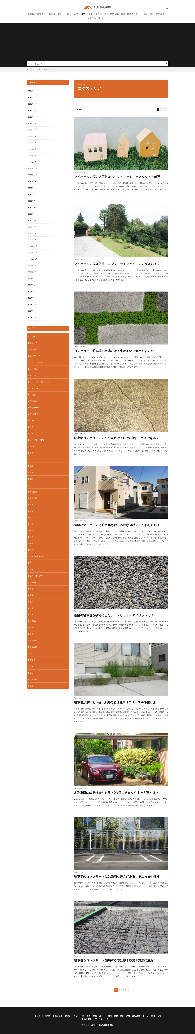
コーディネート (36, 362)
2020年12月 (32, 169)
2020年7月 (32, 201)
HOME (31, 14)
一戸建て (33, 395)
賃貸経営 (33, 647)
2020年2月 (32, 233)
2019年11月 (32, 253)
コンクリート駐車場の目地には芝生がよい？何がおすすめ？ (115, 351)
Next (124, 990)
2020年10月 (32, 181)
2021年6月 (32, 130)
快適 (31, 524)
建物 (83, 14)
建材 (31, 511)
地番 (31, 466)
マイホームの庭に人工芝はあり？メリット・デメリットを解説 (117, 176)
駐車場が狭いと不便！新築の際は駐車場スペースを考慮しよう (116, 702)
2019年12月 (32, 246)
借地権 (32, 446)
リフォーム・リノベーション (41, 382)
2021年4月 (32, 143)
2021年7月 (32, 123)
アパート (33, 336)
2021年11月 (32, 97)
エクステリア (48, 70)
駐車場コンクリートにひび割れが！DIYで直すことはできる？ (116, 438)
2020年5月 (32, 214)
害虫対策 (33, 498)
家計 (145, 14)
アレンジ (33, 343)
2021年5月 (32, 136)
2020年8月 (32, 194)
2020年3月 (32, 227)
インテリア (34, 349)
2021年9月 (32, 110)
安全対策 (33, 492)
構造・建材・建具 (112, 14)
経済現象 (33, 621)
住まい (60, 14)
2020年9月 (32, 188)
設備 (31, 627)
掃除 (31, 537)
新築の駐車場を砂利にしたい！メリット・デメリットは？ (114, 615)
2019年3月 (32, 304)
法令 (31, 569)
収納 (31, 453)
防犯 (31, 666)
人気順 (85, 109)
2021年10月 (32, 104)
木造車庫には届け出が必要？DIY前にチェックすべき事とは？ (116, 792)
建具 (31, 505)
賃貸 (31, 634)
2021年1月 (32, 162)
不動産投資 (34, 414)
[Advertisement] (97, 42)
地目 (31, 472)
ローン (138, 14)
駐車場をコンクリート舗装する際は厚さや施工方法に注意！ (115, 960)
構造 (31, 550)
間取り (32, 660)
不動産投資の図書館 (105, 1025)
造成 (31, 653)
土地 (76, 14)
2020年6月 (32, 207)
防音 (31, 673)
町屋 (31, 589)
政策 (151, 14)
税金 (31, 602)
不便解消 (33, 401)
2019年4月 (32, 298)
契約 (31, 485)
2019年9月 (32, 266)
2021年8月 (32, 117)
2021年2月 (32, 156)
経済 (31, 615)
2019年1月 (32, 317)
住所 (31, 433)
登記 (31, 595)
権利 (31, 563)
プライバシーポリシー (96, 18)
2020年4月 (32, 220)
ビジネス (39, 14)
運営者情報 (160, 14)
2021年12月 (32, 91)
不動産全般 (51, 14)
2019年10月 (32, 259)
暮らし (98, 14)
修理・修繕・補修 (37, 440)
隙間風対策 (34, 679)
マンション (34, 375)
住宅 (69, 14)
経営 (31, 608)
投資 (90, 14)
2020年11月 (32, 175)
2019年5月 (32, 291)
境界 (31, 479)
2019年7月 (32, 278)
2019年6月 (32, 285)
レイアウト (34, 388)
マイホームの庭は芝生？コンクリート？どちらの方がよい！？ (117, 264)
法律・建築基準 (127, 14)
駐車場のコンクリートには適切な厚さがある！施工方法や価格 (116, 876)
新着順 (79, 109)
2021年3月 (32, 149)
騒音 (31, 686)
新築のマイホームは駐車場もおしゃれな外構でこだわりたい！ (117, 525)
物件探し (33, 582)
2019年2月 (32, 311)
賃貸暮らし (34, 640)
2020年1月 (32, 240)
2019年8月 (32, 272)
